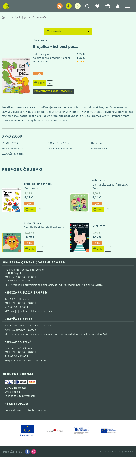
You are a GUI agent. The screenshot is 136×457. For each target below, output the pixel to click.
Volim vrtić (98, 180)
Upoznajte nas (13, 410)
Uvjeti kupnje (12, 391)
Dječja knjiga (18, 17)
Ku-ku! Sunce (32, 223)
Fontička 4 (11, 348)
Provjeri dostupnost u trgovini (53, 91)
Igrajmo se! (98, 225)
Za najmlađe (39, 17)
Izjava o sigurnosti (15, 387)
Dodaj (39, 82)
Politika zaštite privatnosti (20, 396)
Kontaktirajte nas (37, 410)
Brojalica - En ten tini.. (37, 184)
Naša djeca (18, 153)
